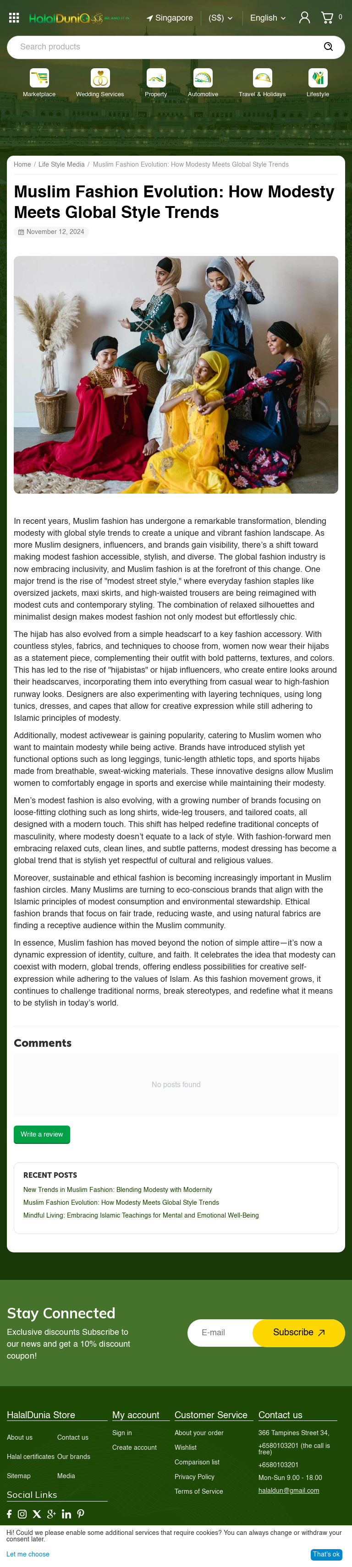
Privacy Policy (194, 1477)
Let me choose (28, 1554)
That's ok (326, 1554)
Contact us (72, 1438)
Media (66, 1476)
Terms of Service (199, 1492)
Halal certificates (31, 1457)
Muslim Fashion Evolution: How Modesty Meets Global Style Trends (121, 1203)
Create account (134, 1448)
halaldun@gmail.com (288, 1491)
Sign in (122, 1433)
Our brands (73, 1457)
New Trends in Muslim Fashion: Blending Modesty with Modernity (117, 1190)
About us (20, 1438)
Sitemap (19, 1476)
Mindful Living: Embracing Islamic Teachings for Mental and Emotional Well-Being (141, 1216)
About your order (199, 1433)
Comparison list (197, 1462)
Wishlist (186, 1448)
